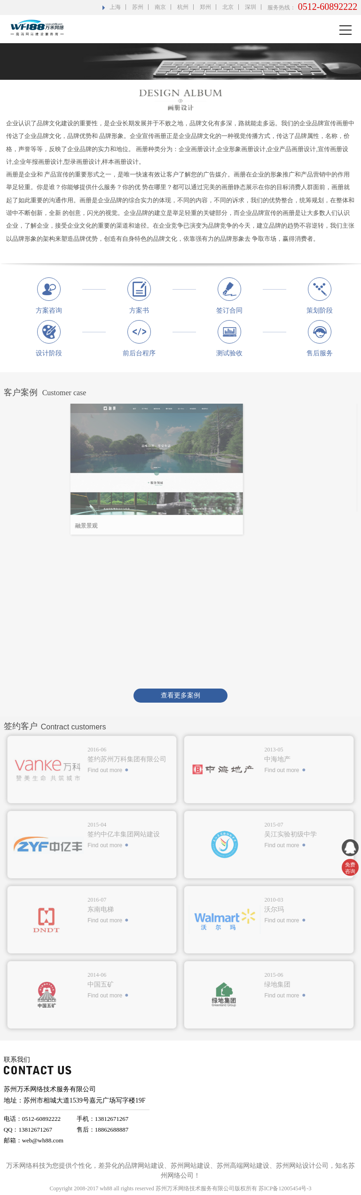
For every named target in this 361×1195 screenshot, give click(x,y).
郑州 (205, 7)
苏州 (137, 7)
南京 (160, 7)
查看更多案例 (180, 695)
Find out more (104, 770)
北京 (228, 7)
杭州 (182, 7)
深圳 (250, 7)
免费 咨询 (350, 868)
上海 (115, 7)
